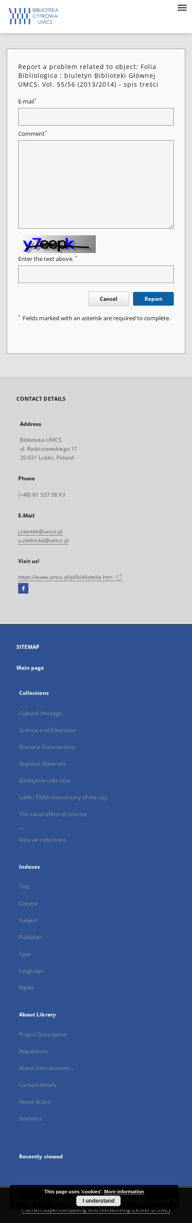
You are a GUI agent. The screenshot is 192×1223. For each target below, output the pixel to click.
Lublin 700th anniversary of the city (63, 797)
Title (24, 886)
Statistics (30, 1118)
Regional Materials (42, 763)
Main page (30, 667)
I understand (98, 1201)
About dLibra (35, 1101)
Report (153, 299)
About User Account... (46, 1068)
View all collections (42, 839)
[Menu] (182, 7)
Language (31, 970)
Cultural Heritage (41, 713)
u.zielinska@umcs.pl (43, 540)
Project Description (43, 1034)
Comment (32, 134)
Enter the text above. (47, 259)
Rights (27, 987)
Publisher (31, 937)
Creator (29, 903)
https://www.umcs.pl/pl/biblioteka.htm (70, 577)
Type (25, 954)
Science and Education (47, 730)
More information (124, 1191)
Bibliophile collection (45, 780)
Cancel (109, 299)
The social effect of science (53, 814)
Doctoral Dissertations (47, 747)
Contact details (38, 1085)
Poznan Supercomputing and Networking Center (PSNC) (96, 1209)
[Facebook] (23, 589)
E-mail (27, 101)
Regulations (33, 1051)
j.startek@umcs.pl (40, 531)
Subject (28, 920)
